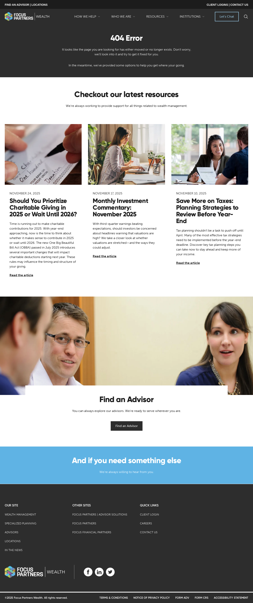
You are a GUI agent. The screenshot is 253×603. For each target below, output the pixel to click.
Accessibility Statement (231, 597)
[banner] (27, 16)
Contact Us (149, 532)
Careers (146, 523)
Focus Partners (84, 523)
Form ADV (182, 597)
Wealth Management (20, 514)
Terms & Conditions (113, 597)
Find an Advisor (126, 426)
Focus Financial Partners (91, 532)
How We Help (87, 18)
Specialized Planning (20, 523)
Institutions (192, 18)
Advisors (11, 532)
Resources (157, 18)
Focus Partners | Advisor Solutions (99, 514)
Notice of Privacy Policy (151, 597)
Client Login (149, 514)
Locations (13, 541)
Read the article (21, 275)
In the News (14, 550)
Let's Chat (227, 16)
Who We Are (123, 18)
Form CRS (201, 597)
